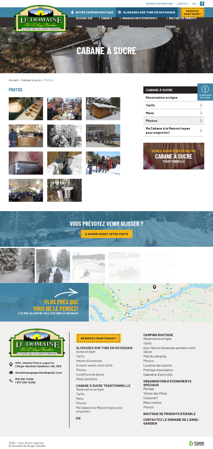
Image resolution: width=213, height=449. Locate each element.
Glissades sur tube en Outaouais (149, 12)
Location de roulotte (158, 372)
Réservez (192, 12)
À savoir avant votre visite (106, 234)
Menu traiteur (153, 407)
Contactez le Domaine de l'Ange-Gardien (171, 424)
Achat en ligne (87, 358)
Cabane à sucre (31, 80)
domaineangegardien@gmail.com (38, 378)
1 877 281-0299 (26, 387)
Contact (182, 3)
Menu (150, 113)
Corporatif (152, 402)
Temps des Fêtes (156, 398)
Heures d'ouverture (159, 3)
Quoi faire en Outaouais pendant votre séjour (169, 357)
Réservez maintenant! (173, 75)
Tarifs (150, 105)
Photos (151, 120)
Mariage (150, 394)
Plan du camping (155, 363)
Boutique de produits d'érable (169, 417)
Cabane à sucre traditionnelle (103, 390)
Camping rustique (159, 343)
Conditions (205, 96)
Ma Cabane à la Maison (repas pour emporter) (168, 130)
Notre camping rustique (94, 12)
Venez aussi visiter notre (173, 156)
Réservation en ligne (162, 97)
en (194, 3)
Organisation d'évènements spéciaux (167, 388)
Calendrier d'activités (158, 380)
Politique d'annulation (159, 376)
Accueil (13, 80)
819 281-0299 (25, 384)
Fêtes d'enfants (88, 384)
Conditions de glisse (91, 379)
